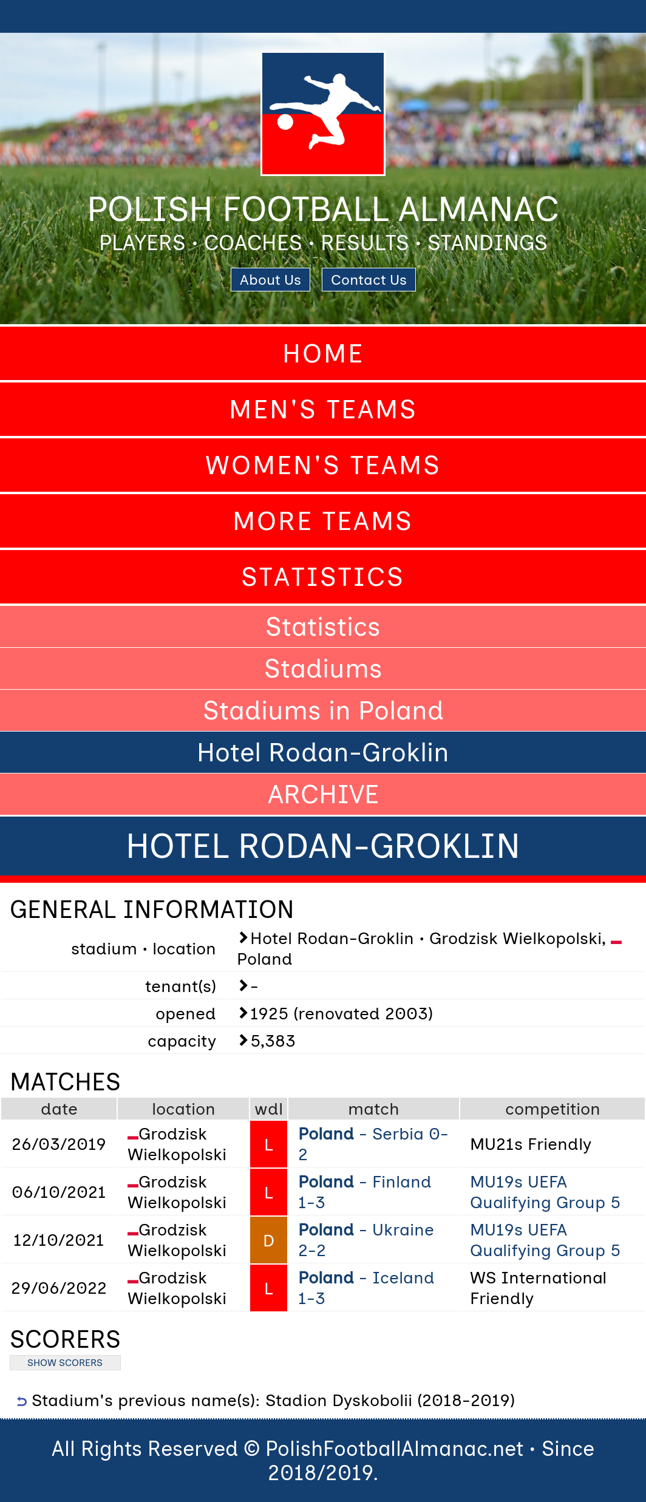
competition (552, 1108)
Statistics (323, 577)
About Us (270, 279)
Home (323, 353)
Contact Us (369, 279)
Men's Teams (323, 409)
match (373, 1108)
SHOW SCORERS (65, 1362)
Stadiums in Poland (323, 710)
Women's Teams (323, 465)
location (184, 1108)
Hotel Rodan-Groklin (323, 752)
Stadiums (323, 668)
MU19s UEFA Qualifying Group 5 (545, 1191)
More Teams (323, 521)
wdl (268, 1108)
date (59, 1108)
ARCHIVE (323, 794)
